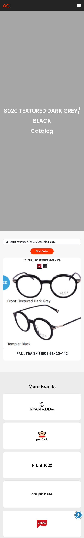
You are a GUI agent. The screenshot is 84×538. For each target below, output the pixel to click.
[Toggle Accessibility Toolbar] (78, 515)
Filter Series (42, 251)
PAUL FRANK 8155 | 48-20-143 (42, 353)
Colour (27, 260)
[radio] (39, 266)
